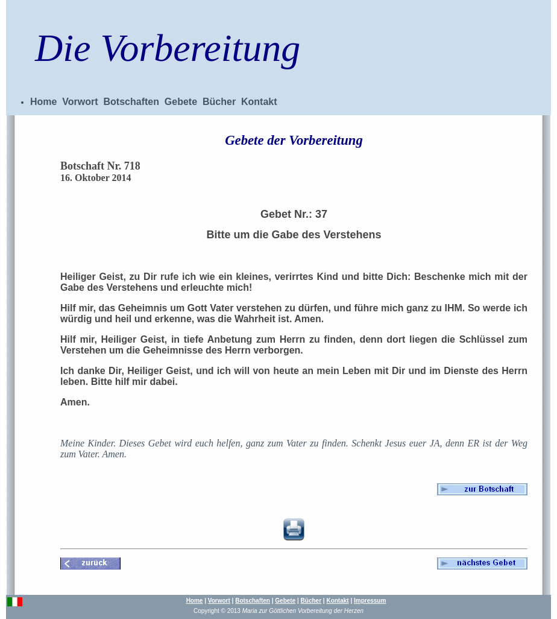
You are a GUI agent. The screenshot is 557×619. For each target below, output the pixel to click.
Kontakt (259, 102)
